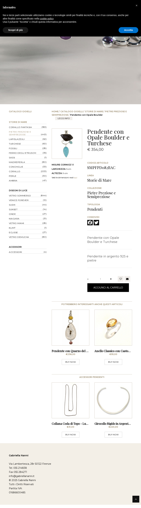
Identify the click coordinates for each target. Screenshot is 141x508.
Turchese (15, 143)
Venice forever (19, 200)
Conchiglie (16, 166)
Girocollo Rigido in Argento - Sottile (117, 427)
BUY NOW (70, 363)
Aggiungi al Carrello (108, 287)
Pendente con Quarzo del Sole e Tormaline (80, 352)
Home (55, 111)
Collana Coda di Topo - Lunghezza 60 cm (79, 427)
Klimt (12, 228)
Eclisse (13, 232)
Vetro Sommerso (20, 195)
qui (75, 177)
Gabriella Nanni (18, 458)
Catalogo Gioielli (71, 111)
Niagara (14, 218)
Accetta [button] (128, 30)
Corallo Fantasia (20, 127)
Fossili (13, 148)
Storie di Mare (94, 111)
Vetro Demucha (19, 237)
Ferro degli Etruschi (22, 153)
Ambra (13, 180)
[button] (136, 5)
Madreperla (17, 162)
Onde (12, 214)
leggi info (64, 118)
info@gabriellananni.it (21, 479)
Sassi (12, 157)
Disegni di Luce (18, 190)
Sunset (13, 209)
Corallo (14, 171)
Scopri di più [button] (15, 30)
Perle (12, 176)
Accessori (15, 247)
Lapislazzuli (17, 139)
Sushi (12, 205)
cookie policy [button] (46, 18)
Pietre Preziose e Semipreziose (20, 133)
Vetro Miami (16, 223)
